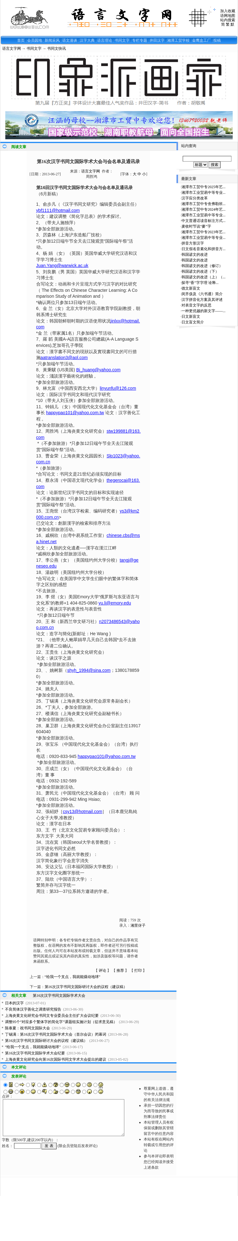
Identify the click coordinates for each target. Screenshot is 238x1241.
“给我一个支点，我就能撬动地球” (73, 977)
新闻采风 (52, 40)
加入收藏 (227, 11)
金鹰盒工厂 (201, 40)
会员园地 (34, 40)
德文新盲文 (190, 288)
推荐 (120, 970)
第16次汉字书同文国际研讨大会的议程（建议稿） (86, 987)
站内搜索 (227, 20)
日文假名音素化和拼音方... (203, 249)
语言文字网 (11, 48)
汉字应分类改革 (194, 198)
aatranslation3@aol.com (64, 357)
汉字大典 (87, 40)
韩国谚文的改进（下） (200, 271)
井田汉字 (157, 40)
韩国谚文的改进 (194, 254)
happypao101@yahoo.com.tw (75, 412)
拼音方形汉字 (192, 243)
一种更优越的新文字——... (203, 311)
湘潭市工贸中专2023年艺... (203, 232)
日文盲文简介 (192, 322)
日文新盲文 (190, 316)
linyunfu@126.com (118, 388)
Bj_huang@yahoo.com (98, 369)
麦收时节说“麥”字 (196, 226)
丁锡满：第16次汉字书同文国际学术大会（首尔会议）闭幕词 (55, 1034)
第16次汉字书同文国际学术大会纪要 (35, 1053)
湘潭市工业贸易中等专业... (203, 192)
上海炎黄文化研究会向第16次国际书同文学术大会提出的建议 (55, 1059)
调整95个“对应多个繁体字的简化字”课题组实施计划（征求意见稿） (61, 1022)
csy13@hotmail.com (82, 811)
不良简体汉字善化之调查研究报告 (33, 1009)
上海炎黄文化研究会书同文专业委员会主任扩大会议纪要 (52, 1015)
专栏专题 (139, 40)
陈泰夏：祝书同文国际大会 (27, 1028)
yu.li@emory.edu (114, 602)
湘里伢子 (138, 925)
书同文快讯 (56, 48)
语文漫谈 (69, 40)
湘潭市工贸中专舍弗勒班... (203, 204)
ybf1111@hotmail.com (58, 210)
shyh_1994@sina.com (89, 670)
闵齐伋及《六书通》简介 (202, 294)
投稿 (217, 40)
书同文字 (122, 40)
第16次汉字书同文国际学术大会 (59, 995)
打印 (138, 970)
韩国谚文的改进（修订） (202, 266)
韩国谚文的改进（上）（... (203, 277)
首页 (21, 40)
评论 (102, 970)
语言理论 (104, 40)
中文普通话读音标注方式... (203, 221)
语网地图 (227, 15)
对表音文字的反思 (196, 305)
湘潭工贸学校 (178, 40)
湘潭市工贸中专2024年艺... (203, 209)
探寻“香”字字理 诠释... (200, 283)
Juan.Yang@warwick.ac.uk (62, 265)
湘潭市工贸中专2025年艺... (203, 187)
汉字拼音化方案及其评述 (202, 299)
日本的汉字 (14, 1003)
